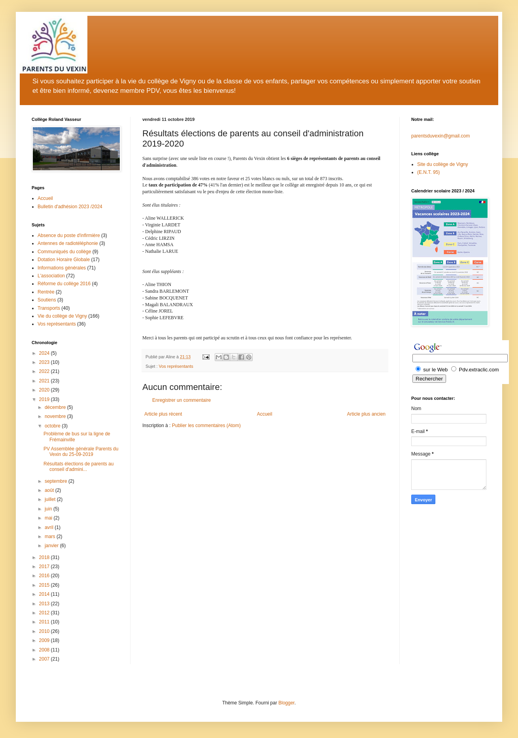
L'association (51, 276)
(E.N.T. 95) (428, 172)
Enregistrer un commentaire (181, 400)
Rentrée (46, 292)
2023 (45, 362)
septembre (56, 481)
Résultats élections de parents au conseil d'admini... (78, 466)
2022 (45, 371)
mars (51, 536)
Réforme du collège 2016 (64, 283)
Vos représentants (176, 366)
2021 (45, 381)
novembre (56, 416)
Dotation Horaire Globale (64, 259)
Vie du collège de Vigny (62, 316)
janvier (52, 545)
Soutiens (47, 300)
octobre (53, 426)
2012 (45, 613)
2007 (45, 659)
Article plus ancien (366, 414)
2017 (45, 566)
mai (49, 518)
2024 (45, 353)
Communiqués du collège (64, 251)
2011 (45, 622)
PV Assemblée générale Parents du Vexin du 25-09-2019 (80, 451)
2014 (45, 594)
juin (49, 509)
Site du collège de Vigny (442, 164)
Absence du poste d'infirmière (69, 235)
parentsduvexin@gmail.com (440, 136)
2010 (45, 631)
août (50, 490)
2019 (45, 399)
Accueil (264, 414)
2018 (45, 557)
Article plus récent (163, 414)
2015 (45, 585)
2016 (45, 575)
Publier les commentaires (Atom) (206, 425)
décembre (56, 407)
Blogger (286, 703)
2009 (45, 640)
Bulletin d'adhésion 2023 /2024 (70, 206)
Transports (49, 308)
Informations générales (62, 268)
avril (50, 527)
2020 (45, 390)
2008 (45, 650)
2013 (45, 603)
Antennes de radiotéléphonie (68, 243)
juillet (51, 499)
